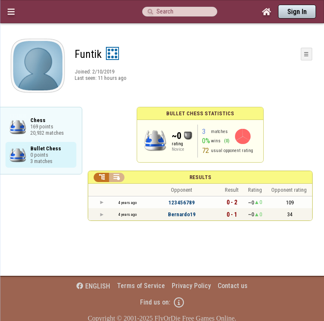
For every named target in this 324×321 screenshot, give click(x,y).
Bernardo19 (182, 214)
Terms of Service (141, 286)
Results (200, 177)
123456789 (181, 202)
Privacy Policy (191, 286)
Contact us (233, 286)
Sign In (297, 12)
